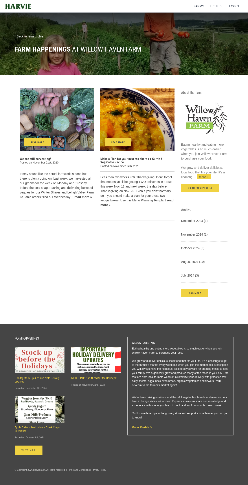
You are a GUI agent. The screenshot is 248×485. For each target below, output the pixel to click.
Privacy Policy (99, 469)
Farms (199, 6)
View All (28, 450)
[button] (194, 293)
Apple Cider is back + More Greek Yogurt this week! (38, 429)
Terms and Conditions (78, 469)
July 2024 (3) (190, 275)
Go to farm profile (200, 188)
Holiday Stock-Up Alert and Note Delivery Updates (37, 380)
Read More (37, 142)
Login (234, 6)
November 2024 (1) (194, 234)
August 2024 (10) (193, 262)
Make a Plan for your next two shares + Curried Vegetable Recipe (131, 160)
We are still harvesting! (35, 159)
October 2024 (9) (192, 248)
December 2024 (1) (194, 221)
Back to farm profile (29, 36)
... (202, 177)
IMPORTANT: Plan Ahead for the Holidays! (94, 378)
